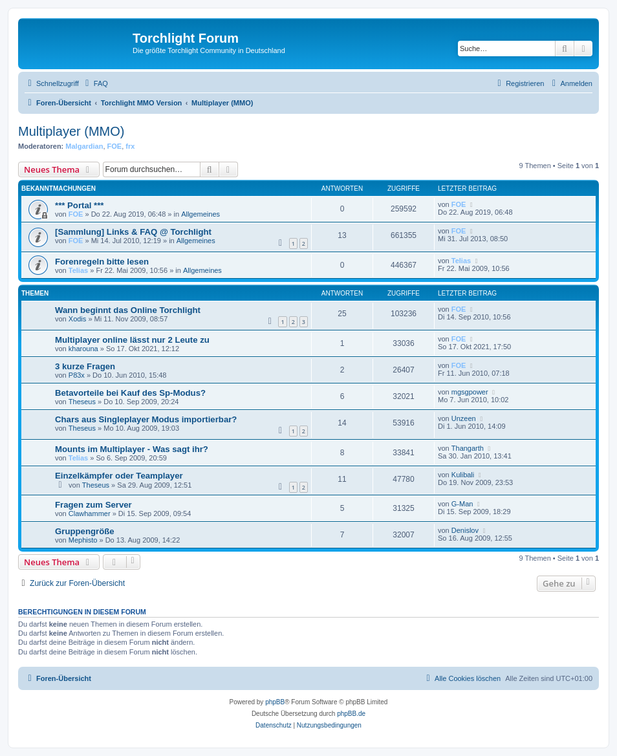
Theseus (82, 401)
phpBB (275, 702)
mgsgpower (469, 392)
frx (130, 146)
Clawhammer (90, 513)
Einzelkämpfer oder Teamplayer (119, 476)
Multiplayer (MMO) (71, 131)
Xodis (78, 319)
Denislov (465, 530)
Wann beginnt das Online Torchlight (127, 310)
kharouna (83, 348)
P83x (77, 375)
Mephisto (83, 540)
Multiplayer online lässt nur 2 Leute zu (132, 340)
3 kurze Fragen (85, 366)
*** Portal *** (79, 205)
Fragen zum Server (93, 505)
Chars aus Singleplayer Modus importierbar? (146, 419)
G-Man (462, 504)
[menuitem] (95, 83)
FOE (114, 146)
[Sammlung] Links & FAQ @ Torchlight (133, 232)
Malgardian (84, 146)
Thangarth (467, 448)
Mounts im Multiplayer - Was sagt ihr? (131, 449)
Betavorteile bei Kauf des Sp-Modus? (130, 393)
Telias (78, 270)
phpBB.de (351, 713)
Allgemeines (200, 214)
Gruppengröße (84, 531)
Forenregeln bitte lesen (102, 261)
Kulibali (462, 475)
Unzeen (463, 418)
